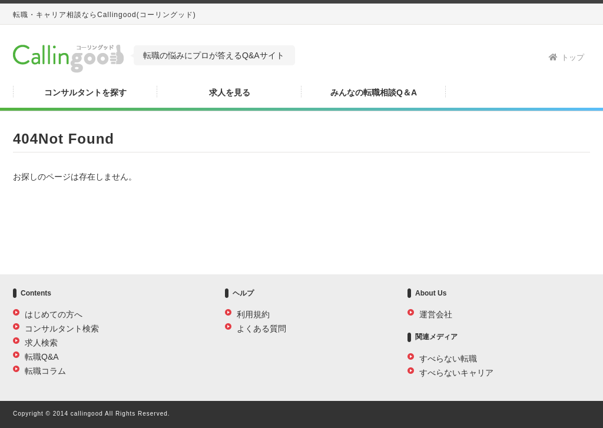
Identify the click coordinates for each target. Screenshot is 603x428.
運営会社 (435, 314)
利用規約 (253, 314)
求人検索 (41, 342)
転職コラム (45, 371)
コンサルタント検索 (62, 328)
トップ (566, 57)
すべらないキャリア (456, 372)
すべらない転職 (448, 358)
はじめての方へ (53, 314)
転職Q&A (42, 356)
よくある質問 (261, 328)
